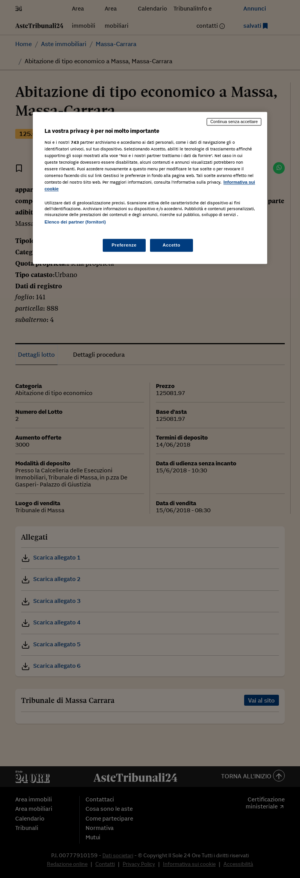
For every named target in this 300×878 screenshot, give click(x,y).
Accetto (171, 245)
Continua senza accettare (234, 121)
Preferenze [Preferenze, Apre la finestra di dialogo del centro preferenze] (124, 245)
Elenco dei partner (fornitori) (75, 222)
